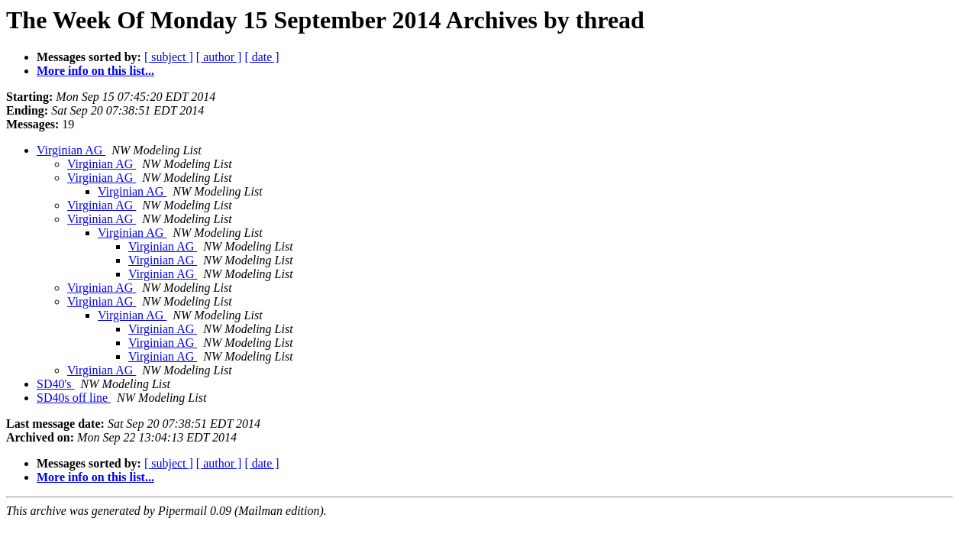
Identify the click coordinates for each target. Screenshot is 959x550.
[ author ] (219, 56)
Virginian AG (71, 150)
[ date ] (261, 56)
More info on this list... (95, 70)
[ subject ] (168, 56)
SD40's (56, 383)
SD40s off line (74, 397)
